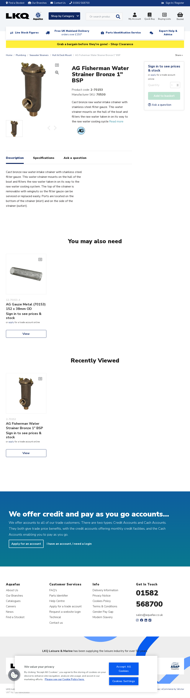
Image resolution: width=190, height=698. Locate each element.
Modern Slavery (103, 617)
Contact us (56, 623)
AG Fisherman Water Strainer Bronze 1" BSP (24, 425)
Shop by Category (65, 16)
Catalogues (13, 601)
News (10, 612)
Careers (11, 606)
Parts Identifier (58, 595)
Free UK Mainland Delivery (72, 32)
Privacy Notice (102, 595)
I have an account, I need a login (69, 544)
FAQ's (53, 590)
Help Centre (57, 601)
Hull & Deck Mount (62, 55)
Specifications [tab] (43, 158)
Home (9, 55)
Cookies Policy (102, 601)
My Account (135, 16)
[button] (14, 675)
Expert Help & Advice (168, 32)
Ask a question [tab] (75, 158)
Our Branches (37, 3)
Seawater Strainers (39, 55)
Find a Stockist (15, 3)
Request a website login (65, 612)
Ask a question (159, 105)
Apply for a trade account (65, 606)
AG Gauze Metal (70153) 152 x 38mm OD (26, 306)
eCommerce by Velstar (173, 689)
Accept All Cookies (123, 669)
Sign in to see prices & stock (164, 68)
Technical (55, 617)
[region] (86, 674)
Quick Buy (149, 16)
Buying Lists (164, 16)
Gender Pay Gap (103, 612)
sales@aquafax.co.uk (149, 615)
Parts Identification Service (123, 32)
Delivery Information (105, 590)
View (26, 334)
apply (153, 74)
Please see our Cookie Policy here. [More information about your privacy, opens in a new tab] (64, 679)
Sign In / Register (175, 3)
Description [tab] (15, 158)
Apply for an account (26, 544)
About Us (12, 590)
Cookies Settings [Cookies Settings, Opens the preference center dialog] (123, 681)
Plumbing (21, 55)
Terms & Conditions (105, 606)
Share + (179, 55)
